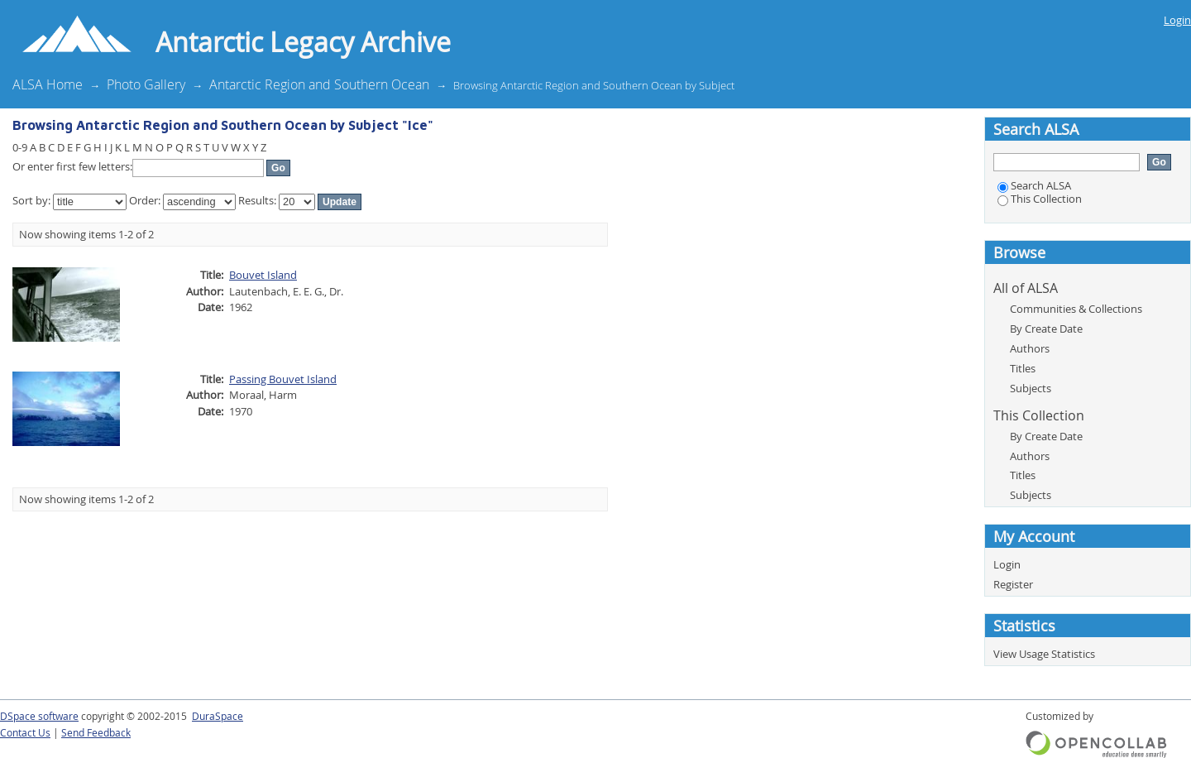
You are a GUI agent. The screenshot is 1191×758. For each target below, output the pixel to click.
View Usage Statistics (1044, 653)
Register (1013, 584)
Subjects (1030, 388)
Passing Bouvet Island (283, 379)
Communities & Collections (1076, 308)
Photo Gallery (146, 84)
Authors (1030, 348)
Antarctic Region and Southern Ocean (319, 84)
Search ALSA (1034, 185)
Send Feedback (96, 733)
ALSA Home (47, 84)
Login (1177, 19)
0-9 (19, 147)
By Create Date (1046, 328)
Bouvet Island (263, 274)
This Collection (1039, 198)
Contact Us (25, 733)
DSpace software (39, 716)
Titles (1023, 368)
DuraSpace (217, 716)
